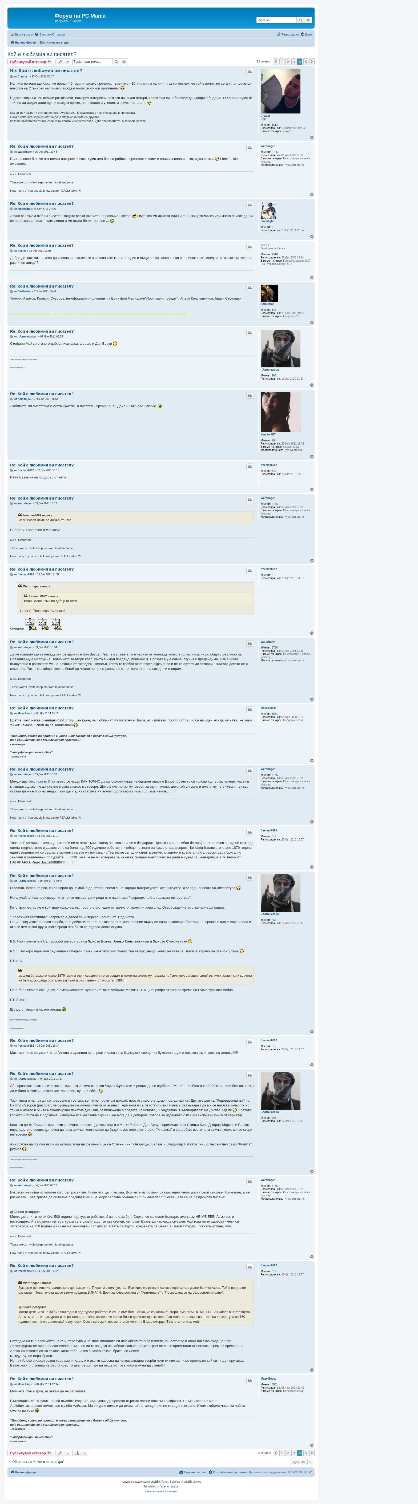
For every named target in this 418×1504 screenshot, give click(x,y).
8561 (275, 713)
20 (273, 440)
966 (274, 375)
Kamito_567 (268, 434)
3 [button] (294, 61)
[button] (275, 61)
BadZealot (267, 304)
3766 (275, 152)
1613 (275, 124)
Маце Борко (268, 707)
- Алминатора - (270, 369)
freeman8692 (269, 465)
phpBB (155, 1481)
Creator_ (266, 115)
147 (274, 309)
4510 (275, 254)
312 (274, 470)
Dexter (265, 245)
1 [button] (282, 61)
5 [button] (306, 61)
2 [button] (288, 61)
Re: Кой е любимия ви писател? (46, 70)
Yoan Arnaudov (169, 1486)
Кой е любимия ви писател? (42, 54)
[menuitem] (50, 34)
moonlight (267, 221)
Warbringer (268, 146)
